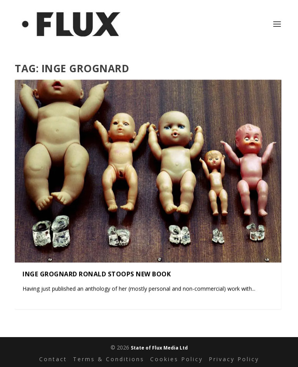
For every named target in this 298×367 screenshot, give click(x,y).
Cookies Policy (176, 359)
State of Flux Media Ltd (159, 347)
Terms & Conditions (108, 359)
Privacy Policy (234, 359)
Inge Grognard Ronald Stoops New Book (97, 274)
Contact (53, 359)
